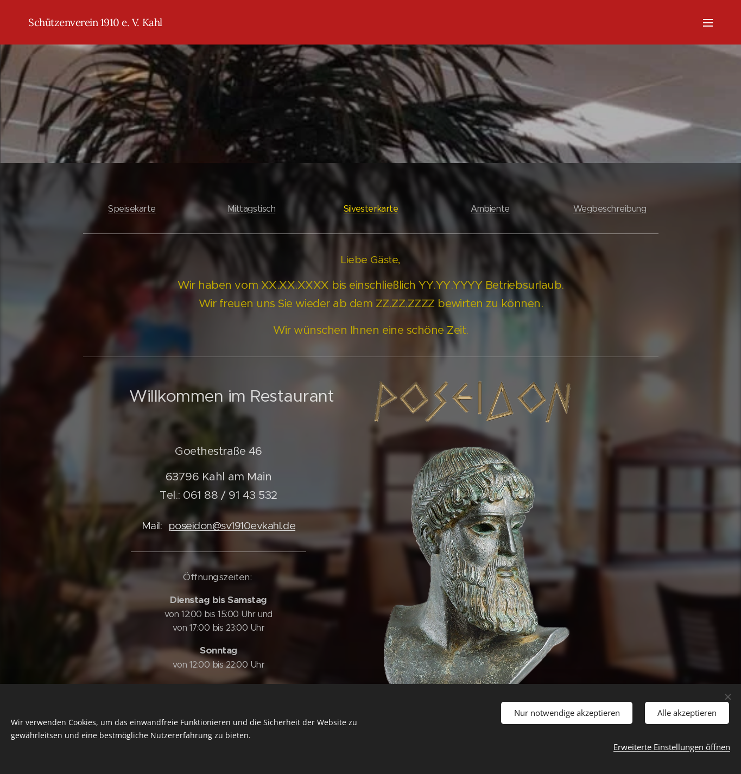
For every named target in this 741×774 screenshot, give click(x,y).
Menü (708, 22)
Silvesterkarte (370, 209)
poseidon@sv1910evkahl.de (231, 525)
